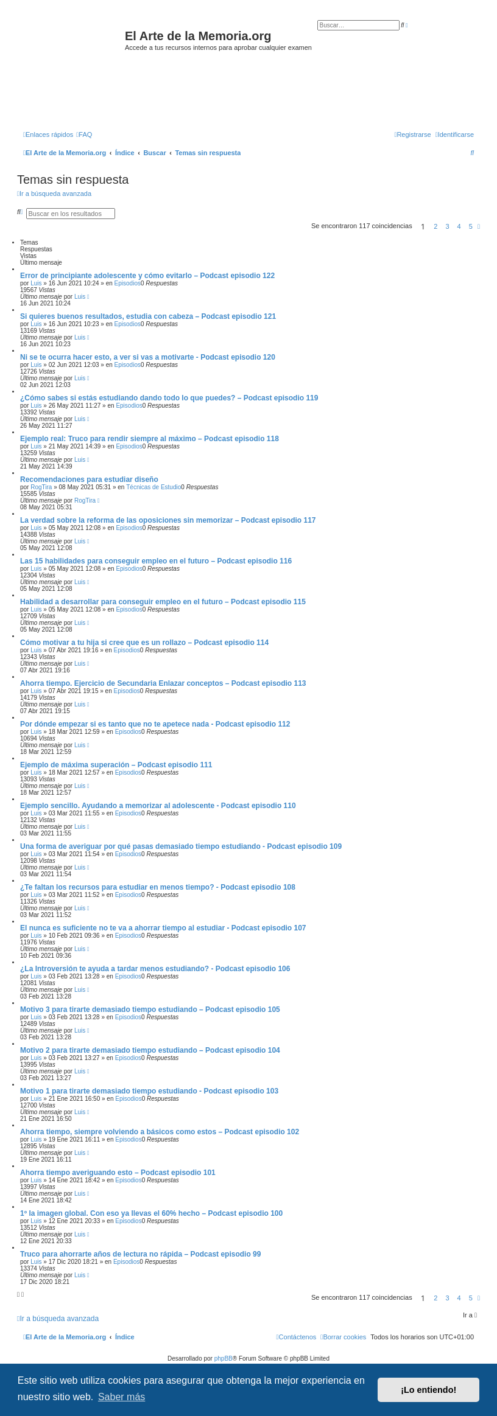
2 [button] (435, 226)
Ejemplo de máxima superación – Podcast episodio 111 (116, 765)
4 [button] (459, 226)
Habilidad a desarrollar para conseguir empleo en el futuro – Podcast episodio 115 (163, 602)
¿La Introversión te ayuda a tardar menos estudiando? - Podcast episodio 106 (155, 968)
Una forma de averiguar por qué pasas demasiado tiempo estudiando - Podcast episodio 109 (181, 846)
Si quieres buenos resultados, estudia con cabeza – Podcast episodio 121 (148, 316)
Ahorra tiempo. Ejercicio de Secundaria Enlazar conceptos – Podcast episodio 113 (163, 683)
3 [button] (447, 226)
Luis (35, 283)
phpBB (223, 1358)
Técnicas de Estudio (153, 487)
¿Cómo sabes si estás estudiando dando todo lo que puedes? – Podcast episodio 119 (169, 398)
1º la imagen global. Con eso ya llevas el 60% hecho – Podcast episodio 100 (151, 1213)
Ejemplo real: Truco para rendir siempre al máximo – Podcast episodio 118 (149, 438)
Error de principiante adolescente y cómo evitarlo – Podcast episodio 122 (147, 275)
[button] (479, 226)
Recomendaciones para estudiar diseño (89, 479)
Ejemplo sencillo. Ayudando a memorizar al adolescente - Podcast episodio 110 (158, 805)
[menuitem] (84, 134)
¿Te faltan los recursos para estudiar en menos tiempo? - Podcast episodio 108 (157, 887)
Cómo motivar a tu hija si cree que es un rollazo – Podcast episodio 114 (144, 642)
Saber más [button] (121, 1397)
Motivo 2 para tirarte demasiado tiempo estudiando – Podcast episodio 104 (150, 1050)
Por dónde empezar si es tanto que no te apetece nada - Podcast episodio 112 (155, 724)
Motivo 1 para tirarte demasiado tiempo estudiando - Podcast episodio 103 (149, 1091)
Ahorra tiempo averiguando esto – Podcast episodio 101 (118, 1172)
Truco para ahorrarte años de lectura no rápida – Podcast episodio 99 (140, 1254)
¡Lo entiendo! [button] (428, 1390)
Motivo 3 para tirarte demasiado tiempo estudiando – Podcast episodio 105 (150, 1009)
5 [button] (471, 226)
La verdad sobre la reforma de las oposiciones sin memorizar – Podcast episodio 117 (168, 520)
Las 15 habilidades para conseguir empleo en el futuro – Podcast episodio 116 (156, 561)
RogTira (41, 487)
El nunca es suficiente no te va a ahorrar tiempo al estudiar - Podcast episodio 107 (163, 928)
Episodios (128, 283)
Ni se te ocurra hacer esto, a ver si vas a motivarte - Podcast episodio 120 (147, 357)
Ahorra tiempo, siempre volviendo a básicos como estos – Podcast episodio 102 (159, 1132)
